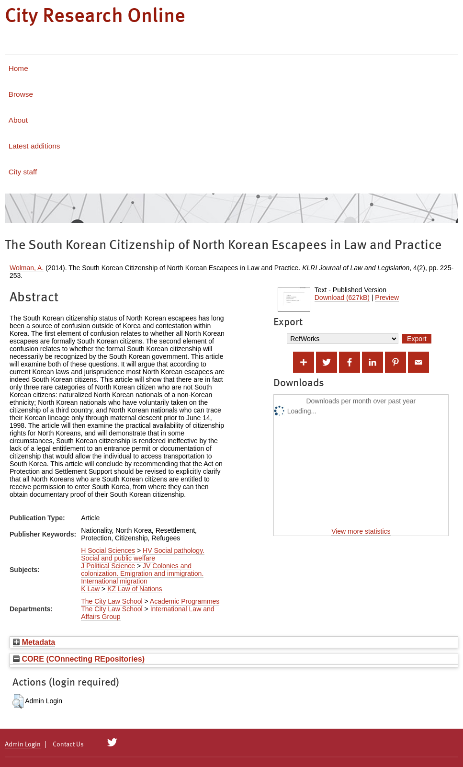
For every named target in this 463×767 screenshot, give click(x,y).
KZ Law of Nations (134, 589)
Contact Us (68, 744)
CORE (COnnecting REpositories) (79, 658)
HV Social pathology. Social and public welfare (142, 554)
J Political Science (108, 566)
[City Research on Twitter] (112, 742)
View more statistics (360, 531)
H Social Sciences (108, 550)
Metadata (34, 642)
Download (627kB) (342, 297)
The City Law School (111, 601)
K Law (90, 589)
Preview (387, 297)
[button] (17, 701)
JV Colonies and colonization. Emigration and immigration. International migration (142, 573)
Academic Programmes (185, 601)
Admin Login (23, 744)
